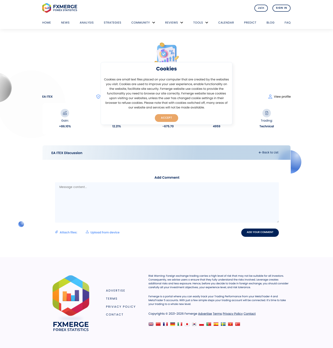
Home (46, 23)
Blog (271, 23)
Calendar (226, 23)
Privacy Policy (121, 306)
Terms (112, 298)
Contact (115, 315)
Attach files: (87, 232)
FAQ (288, 23)
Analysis (87, 23)
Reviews (171, 23)
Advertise (115, 291)
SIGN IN (281, 8)
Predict (250, 23)
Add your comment (260, 232)
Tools (198, 23)
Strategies (112, 23)
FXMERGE (60, 8)
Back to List (268, 152)
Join (260, 8)
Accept (166, 117)
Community (140, 23)
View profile (279, 96)
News (65, 23)
